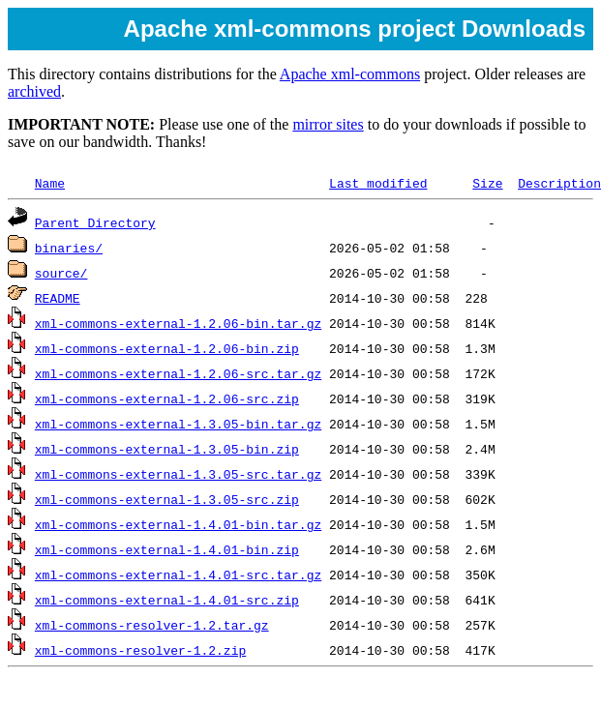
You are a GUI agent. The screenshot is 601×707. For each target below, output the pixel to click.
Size (487, 182)
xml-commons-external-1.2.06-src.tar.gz (178, 373)
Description (559, 182)
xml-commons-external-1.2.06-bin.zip (167, 348)
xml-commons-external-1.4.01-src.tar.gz (178, 574)
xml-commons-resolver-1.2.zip (140, 650)
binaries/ (69, 247)
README (57, 298)
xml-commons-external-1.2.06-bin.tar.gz (178, 323)
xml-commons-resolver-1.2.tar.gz (152, 624)
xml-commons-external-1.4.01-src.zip (167, 599)
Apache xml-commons (350, 74)
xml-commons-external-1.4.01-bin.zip (167, 549)
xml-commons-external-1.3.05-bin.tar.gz (178, 423)
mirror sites (327, 124)
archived (34, 91)
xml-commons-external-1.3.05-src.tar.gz (178, 474)
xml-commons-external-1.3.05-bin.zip (167, 448)
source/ (61, 272)
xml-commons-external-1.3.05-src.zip (167, 499)
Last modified (378, 182)
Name (50, 182)
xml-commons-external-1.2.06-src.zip (167, 398)
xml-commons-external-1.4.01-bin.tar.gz (178, 524)
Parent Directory (95, 222)
